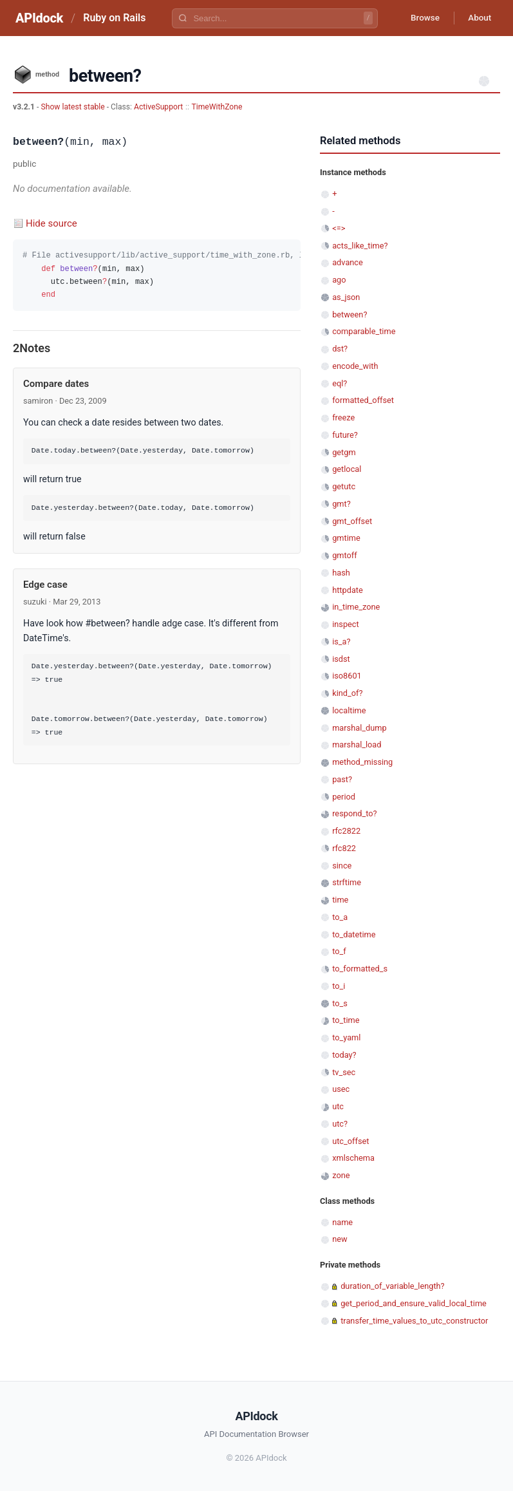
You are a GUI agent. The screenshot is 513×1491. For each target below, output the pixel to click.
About (477, 18)
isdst (341, 659)
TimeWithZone (217, 106)
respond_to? (354, 813)
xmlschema (353, 1158)
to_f (339, 951)
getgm (343, 452)
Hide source (51, 223)
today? (344, 1055)
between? (349, 314)
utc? (340, 1124)
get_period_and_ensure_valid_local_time (413, 1303)
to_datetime (353, 934)
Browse (419, 18)
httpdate (347, 590)
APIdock (39, 18)
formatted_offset (363, 400)
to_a (340, 917)
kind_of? (347, 693)
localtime (349, 710)
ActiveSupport (158, 106)
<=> (338, 228)
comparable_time (363, 331)
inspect (345, 624)
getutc (343, 486)
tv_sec (343, 1072)
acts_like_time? (359, 245)
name (342, 1222)
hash (341, 572)
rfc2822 (346, 831)
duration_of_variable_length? (392, 1286)
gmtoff (344, 555)
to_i (338, 986)
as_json (346, 297)
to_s (340, 1003)
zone (341, 1175)
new (339, 1239)
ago (339, 280)
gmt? (341, 504)
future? (345, 435)
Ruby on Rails (114, 18)
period (343, 797)
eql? (339, 383)
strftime (346, 882)
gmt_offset (352, 521)
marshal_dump (359, 728)
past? (342, 779)
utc (338, 1106)
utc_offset (350, 1141)
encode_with (355, 366)
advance (347, 262)
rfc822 (344, 848)
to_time (345, 1020)
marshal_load (356, 744)
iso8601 (347, 675)
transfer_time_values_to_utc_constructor (414, 1321)
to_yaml (346, 1037)
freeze (343, 417)
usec (341, 1089)
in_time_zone (356, 607)
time (340, 900)
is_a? (341, 641)
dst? (340, 348)
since (341, 865)
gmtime (346, 538)
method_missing (362, 762)
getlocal (346, 469)
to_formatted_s (359, 968)
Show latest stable (73, 106)
